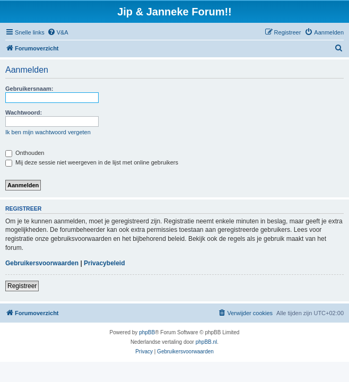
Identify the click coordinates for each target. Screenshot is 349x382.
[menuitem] (57, 32)
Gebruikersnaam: (29, 88)
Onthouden (25, 153)
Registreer (22, 286)
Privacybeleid (104, 263)
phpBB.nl (206, 342)
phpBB (147, 332)
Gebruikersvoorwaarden (41, 263)
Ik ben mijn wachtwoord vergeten (48, 132)
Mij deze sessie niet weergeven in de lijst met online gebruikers (91, 162)
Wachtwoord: (23, 112)
